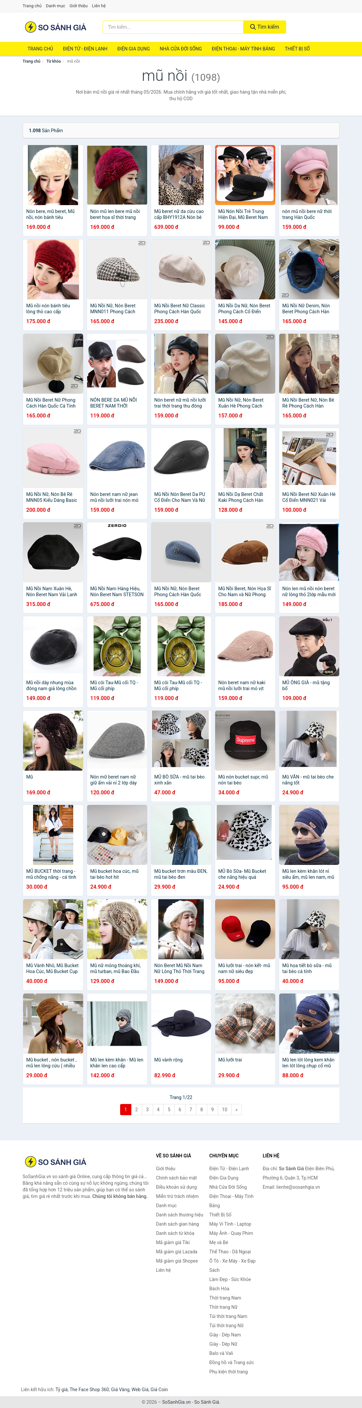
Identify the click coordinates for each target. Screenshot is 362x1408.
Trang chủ (32, 5)
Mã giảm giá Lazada (177, 1251)
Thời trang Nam (225, 1298)
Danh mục (55, 5)
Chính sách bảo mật (176, 1177)
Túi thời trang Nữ (226, 1325)
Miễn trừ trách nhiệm (177, 1196)
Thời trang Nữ (223, 1307)
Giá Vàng (120, 1389)
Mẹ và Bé (218, 1242)
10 (224, 1109)
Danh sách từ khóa (175, 1233)
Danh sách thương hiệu (179, 1214)
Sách (214, 1270)
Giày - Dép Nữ (223, 1344)
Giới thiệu (78, 5)
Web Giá (140, 1389)
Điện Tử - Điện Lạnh (85, 48)
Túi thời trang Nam (228, 1316)
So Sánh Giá (206, 1402)
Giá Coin (159, 1389)
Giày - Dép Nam (225, 1334)
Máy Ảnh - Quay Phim (231, 1233)
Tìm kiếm (264, 27)
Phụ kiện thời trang (228, 1371)
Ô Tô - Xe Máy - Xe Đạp (232, 1261)
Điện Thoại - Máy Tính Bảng (243, 48)
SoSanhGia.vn (176, 1402)
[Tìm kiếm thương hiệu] (173, 27)
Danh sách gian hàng (177, 1224)
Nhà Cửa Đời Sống (181, 48)
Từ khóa (54, 61)
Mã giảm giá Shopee (177, 1261)
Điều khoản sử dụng (176, 1187)
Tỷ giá (61, 1389)
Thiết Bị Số (297, 48)
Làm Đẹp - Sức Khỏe (230, 1279)
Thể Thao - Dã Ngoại (230, 1251)
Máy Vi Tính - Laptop (230, 1224)
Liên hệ (99, 5)
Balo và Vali (221, 1353)
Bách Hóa (219, 1288)
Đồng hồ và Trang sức (231, 1362)
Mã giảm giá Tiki (173, 1242)
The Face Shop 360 (89, 1389)
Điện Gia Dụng (133, 48)
